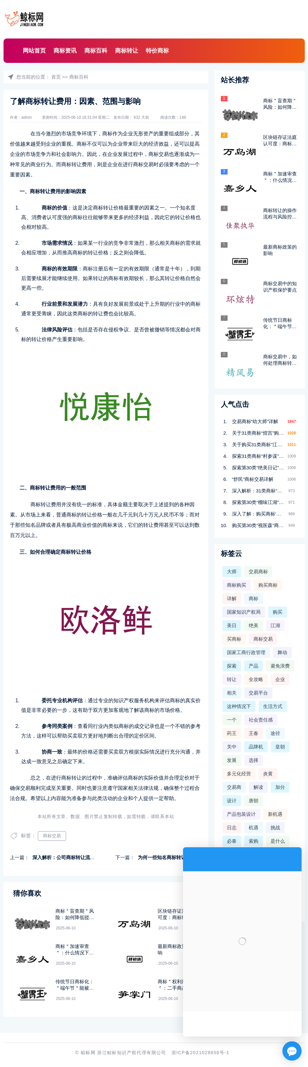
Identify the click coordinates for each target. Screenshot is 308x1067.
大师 (232, 571)
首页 (56, 77)
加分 (280, 787)
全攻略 (256, 679)
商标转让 (126, 50)
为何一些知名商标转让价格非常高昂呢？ (181, 857)
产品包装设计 (241, 814)
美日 (232, 625)
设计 (232, 800)
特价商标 (157, 50)
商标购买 (236, 585)
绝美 (253, 625)
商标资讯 (65, 50)
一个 (232, 719)
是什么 (278, 841)
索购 (253, 841)
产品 (253, 666)
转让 (232, 679)
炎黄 (268, 773)
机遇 (253, 827)
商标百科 (95, 50)
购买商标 (268, 585)
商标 (253, 598)
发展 (232, 760)
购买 (277, 612)
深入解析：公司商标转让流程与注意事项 (75, 857)
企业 (280, 679)
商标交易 (52, 835)
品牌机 (256, 746)
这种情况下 (239, 706)
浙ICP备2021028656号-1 (200, 1052)
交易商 (234, 787)
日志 (232, 827)
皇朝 (280, 746)
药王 (232, 733)
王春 (253, 733)
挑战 (275, 827)
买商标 (234, 639)
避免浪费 (280, 666)
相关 (232, 693)
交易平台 (258, 693)
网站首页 (34, 50)
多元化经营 (239, 773)
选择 (253, 760)
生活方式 (272, 706)
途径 (275, 733)
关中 (232, 746)
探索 (232, 666)
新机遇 (275, 814)
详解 (232, 598)
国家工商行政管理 (246, 652)
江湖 (275, 625)
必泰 (232, 841)
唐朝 (253, 800)
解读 (258, 787)
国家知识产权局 (244, 612)
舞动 (282, 652)
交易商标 (258, 571)
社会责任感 (261, 719)
